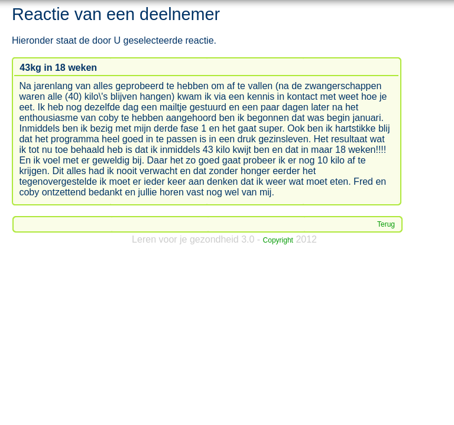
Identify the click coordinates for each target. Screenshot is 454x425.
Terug (386, 224)
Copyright (278, 240)
